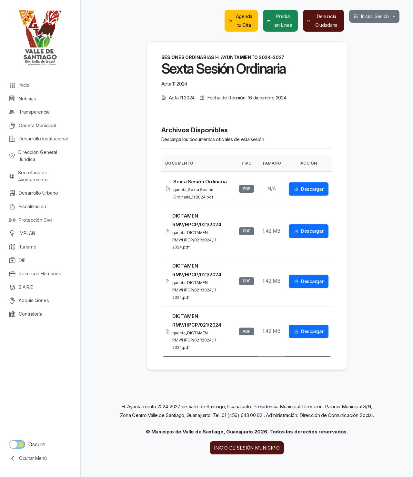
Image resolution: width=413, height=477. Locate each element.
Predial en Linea (279, 20)
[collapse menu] (40, 458)
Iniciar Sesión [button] (371, 16)
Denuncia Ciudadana (322, 20)
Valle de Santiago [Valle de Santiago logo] (40, 37)
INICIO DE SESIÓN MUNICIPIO (247, 448)
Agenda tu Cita (240, 20)
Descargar (308, 189)
